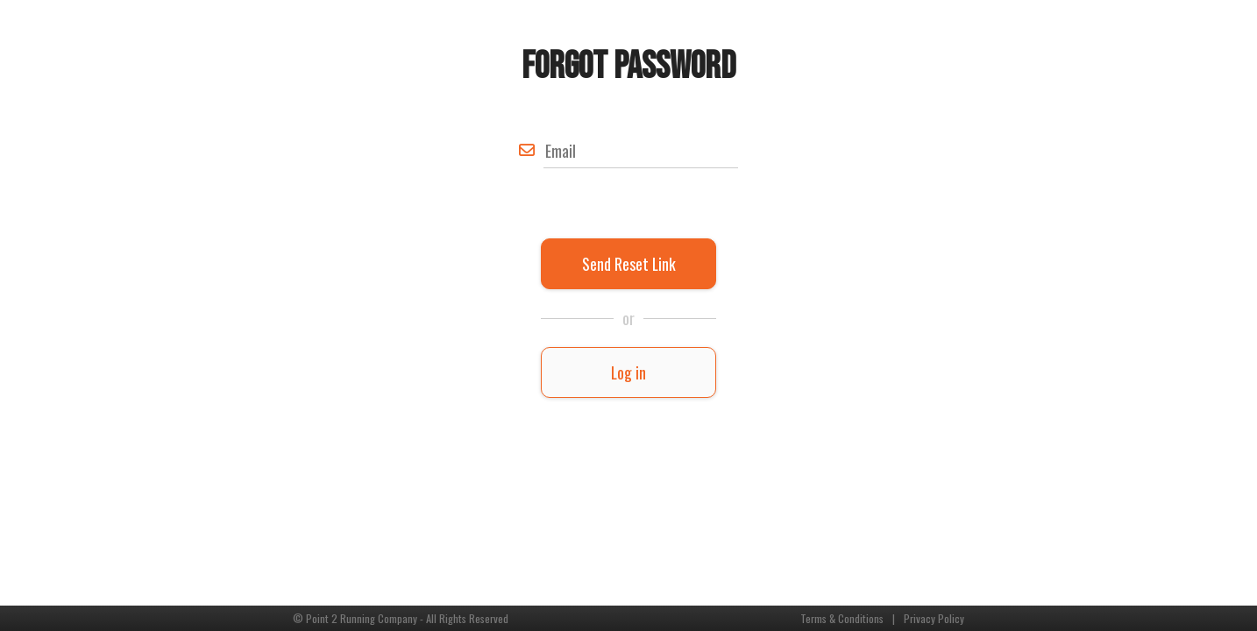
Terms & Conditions (842, 618)
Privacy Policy (934, 618)
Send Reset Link (629, 263)
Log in (628, 372)
